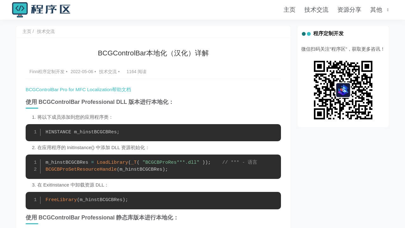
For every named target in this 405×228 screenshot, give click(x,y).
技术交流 (316, 9)
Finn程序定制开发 (47, 71)
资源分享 (349, 9)
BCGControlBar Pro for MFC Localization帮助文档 (78, 89)
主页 (290, 9)
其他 (376, 9)
